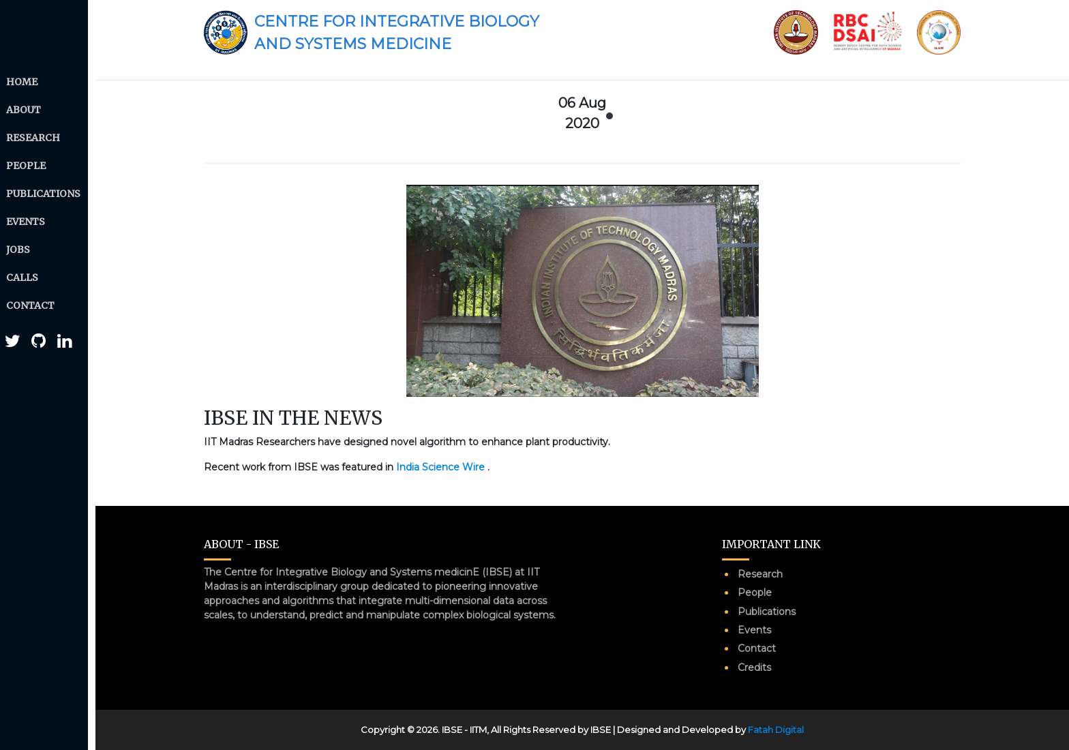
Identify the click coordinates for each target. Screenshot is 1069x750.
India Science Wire (441, 467)
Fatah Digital (776, 729)
